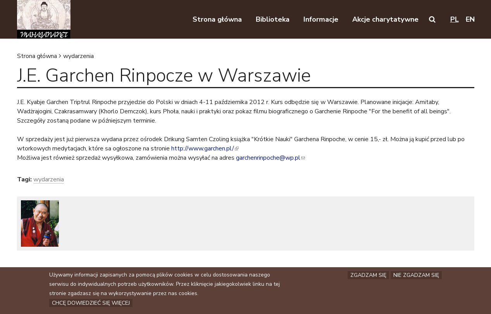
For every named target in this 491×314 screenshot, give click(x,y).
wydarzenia (78, 56)
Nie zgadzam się (416, 275)
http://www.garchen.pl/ (205, 148)
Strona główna (37, 56)
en (470, 19)
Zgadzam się (368, 275)
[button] (432, 19)
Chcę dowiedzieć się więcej (91, 303)
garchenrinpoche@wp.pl (270, 158)
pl (454, 19)
